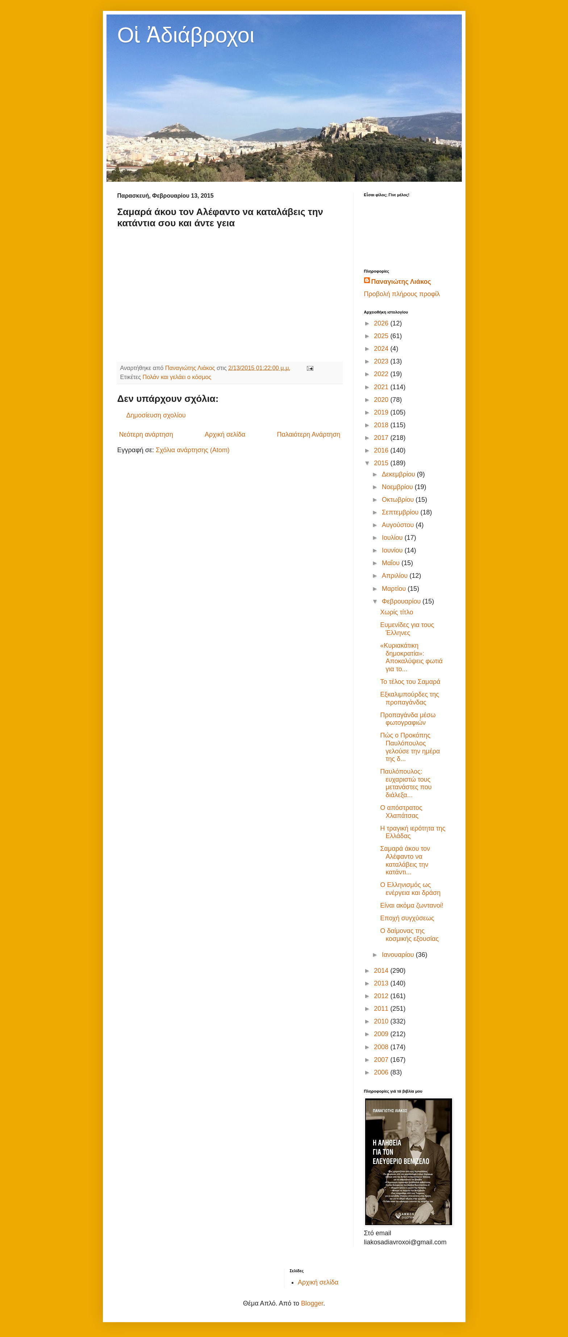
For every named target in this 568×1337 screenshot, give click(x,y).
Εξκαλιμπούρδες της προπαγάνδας (409, 698)
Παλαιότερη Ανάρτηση (309, 434)
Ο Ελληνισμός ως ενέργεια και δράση (410, 888)
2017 (382, 437)
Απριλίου (396, 575)
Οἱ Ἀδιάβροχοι (186, 35)
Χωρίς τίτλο (396, 612)
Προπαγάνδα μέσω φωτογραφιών (407, 719)
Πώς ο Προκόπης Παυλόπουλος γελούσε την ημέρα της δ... (410, 747)
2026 (382, 323)
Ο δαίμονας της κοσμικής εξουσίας (409, 934)
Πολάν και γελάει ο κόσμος (177, 377)
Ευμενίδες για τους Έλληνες (407, 628)
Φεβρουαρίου (402, 601)
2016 (382, 450)
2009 (382, 1034)
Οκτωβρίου (398, 499)
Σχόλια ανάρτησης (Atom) (193, 450)
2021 (382, 387)
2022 (382, 374)
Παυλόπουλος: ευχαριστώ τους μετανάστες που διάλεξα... (405, 783)
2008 (382, 1047)
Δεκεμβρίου (399, 474)
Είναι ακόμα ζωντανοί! (411, 905)
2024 (382, 348)
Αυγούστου (399, 525)
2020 (382, 399)
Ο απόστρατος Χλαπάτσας (401, 811)
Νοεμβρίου (398, 487)
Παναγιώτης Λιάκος (401, 281)
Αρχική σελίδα (225, 434)
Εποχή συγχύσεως (407, 918)
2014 (382, 970)
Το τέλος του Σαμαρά (410, 681)
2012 (382, 996)
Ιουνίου (393, 550)
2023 (382, 361)
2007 (382, 1059)
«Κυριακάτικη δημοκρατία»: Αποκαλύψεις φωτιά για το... (411, 657)
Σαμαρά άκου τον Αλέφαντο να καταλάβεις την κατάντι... (405, 860)
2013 (382, 983)
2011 (382, 1008)
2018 (382, 425)
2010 (382, 1021)
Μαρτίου (395, 588)
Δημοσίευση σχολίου (156, 415)
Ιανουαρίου (399, 954)
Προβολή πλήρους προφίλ (402, 294)
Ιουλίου (393, 537)
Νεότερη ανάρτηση (146, 434)
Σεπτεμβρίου (401, 512)
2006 (382, 1072)
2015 (382, 463)
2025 (382, 336)
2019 (382, 412)
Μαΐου (391, 563)
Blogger (312, 1303)
